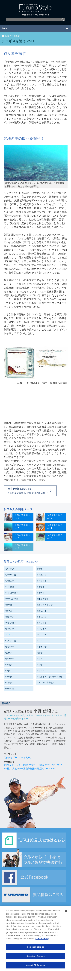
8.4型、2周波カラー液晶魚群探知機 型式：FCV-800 (29, 768)
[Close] (65, 911)
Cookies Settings (35, 946)
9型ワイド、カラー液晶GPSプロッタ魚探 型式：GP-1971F (33, 765)
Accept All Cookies (35, 965)
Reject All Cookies (35, 956)
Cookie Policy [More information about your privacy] (42, 938)
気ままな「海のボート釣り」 (18, 757)
